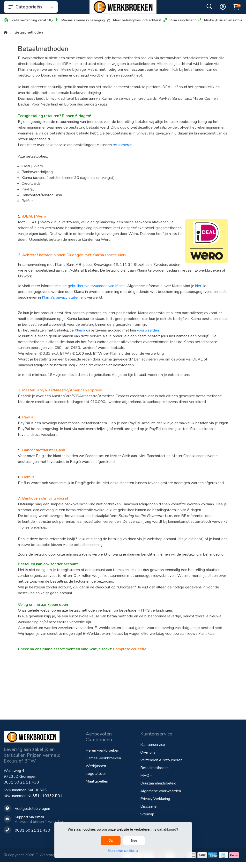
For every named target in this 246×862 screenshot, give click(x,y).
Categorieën (31, 7)
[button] (209, 8)
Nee (134, 840)
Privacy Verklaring (155, 798)
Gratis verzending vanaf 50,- (28, 20)
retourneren (122, 145)
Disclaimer (149, 806)
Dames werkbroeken (103, 758)
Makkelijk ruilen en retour (219, 20)
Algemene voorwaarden (160, 791)
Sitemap (147, 814)
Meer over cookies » (123, 851)
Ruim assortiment (179, 20)
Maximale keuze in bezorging (80, 20)
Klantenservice (152, 744)
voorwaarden (148, 330)
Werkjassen (96, 766)
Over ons (148, 752)
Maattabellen (97, 781)
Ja (111, 840)
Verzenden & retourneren (161, 760)
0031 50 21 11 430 (21, 782)
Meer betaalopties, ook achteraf (133, 20)
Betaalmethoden (154, 767)
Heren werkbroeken (102, 750)
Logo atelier (96, 773)
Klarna (80, 330)
